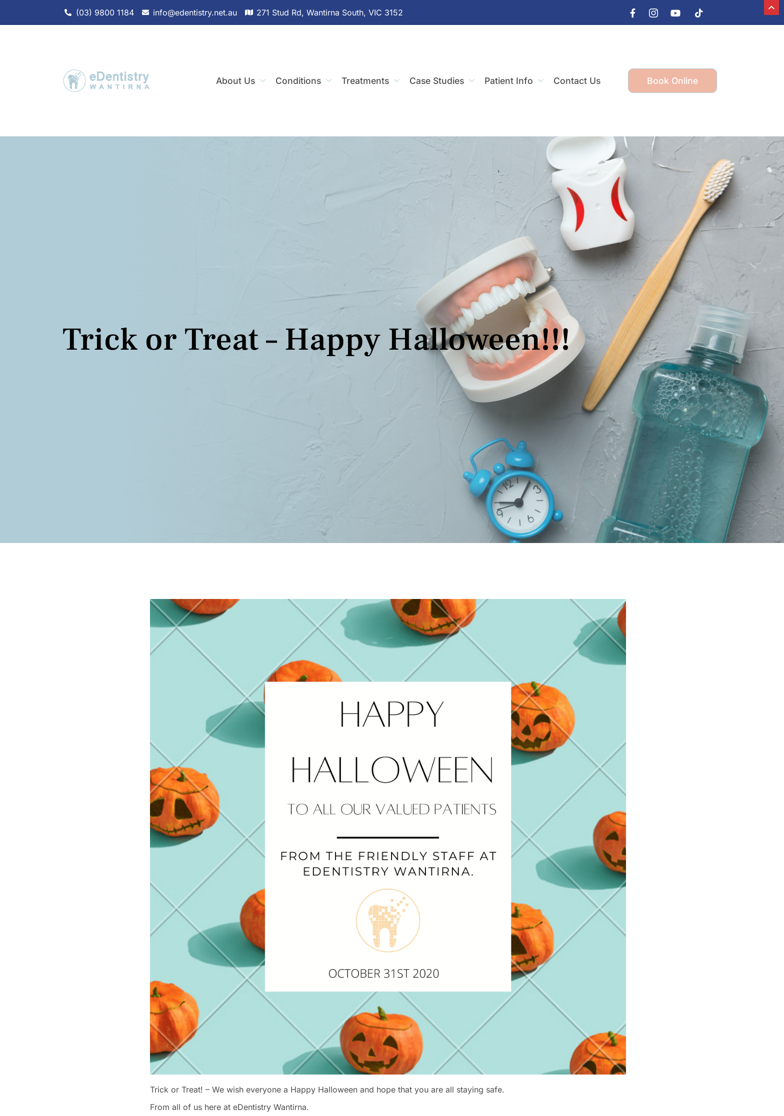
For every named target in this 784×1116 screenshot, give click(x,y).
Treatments (371, 80)
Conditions (304, 80)
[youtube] (673, 12)
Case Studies (442, 80)
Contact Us (577, 80)
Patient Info (514, 80)
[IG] (650, 12)
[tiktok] (695, 12)
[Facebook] (628, 12)
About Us (241, 80)
